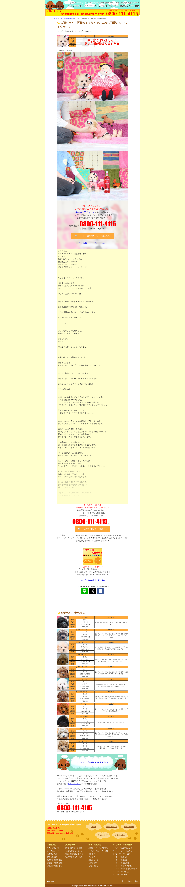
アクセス (91, 857)
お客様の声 (92, 863)
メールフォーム (74, 784)
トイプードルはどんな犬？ (122, 848)
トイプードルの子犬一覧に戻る (92, 580)
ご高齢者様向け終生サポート (75, 854)
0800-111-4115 (98, 224)
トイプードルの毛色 (119, 857)
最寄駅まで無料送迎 (54, 860)
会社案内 (91, 854)
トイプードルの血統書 (120, 863)
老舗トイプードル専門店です (99, 848)
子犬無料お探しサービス (73, 857)
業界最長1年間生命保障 (73, 848)
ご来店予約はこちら (54, 866)
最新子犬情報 (129, 827)
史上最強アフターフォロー (74, 851)
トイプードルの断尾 (119, 875)
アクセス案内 (52, 857)
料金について (103, 835)
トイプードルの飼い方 (120, 872)
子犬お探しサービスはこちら (92, 243)
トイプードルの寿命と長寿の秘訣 (124, 869)
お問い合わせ (93, 866)
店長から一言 (93, 860)
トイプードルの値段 (119, 860)
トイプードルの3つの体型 (122, 866)
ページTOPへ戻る (131, 881)
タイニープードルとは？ (121, 854)
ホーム (93, 827)
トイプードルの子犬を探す (98, 851)
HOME (52, 881)
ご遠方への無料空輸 (54, 863)
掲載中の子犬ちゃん (85, 212)
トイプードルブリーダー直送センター (64, 824)
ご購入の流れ (120, 835)
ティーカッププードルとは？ (123, 851)
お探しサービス (111, 827)
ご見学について (53, 851)
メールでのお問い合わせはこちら (94, 236)
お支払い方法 (52, 854)
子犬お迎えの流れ (53, 848)
